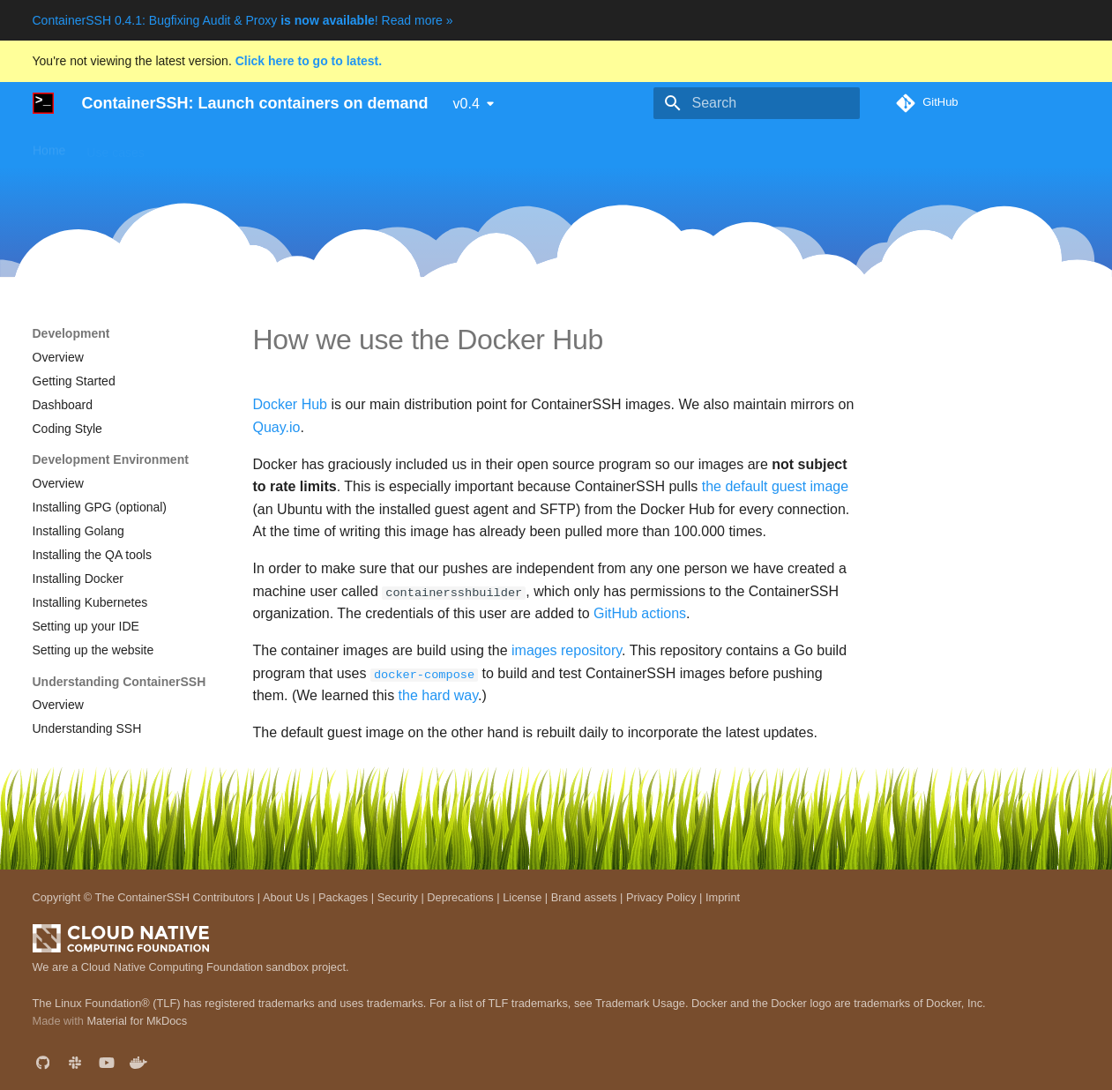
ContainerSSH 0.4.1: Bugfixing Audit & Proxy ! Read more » (243, 20)
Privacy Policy (661, 896)
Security (397, 896)
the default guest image (775, 486)
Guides (286, 146)
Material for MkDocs (136, 1020)
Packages (343, 896)
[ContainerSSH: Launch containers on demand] (43, 103)
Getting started (205, 146)
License (522, 896)
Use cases (115, 146)
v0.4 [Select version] (466, 103)
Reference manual (460, 146)
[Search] (756, 103)
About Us (286, 896)
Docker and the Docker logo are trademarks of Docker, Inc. (838, 1002)
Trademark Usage (640, 1002)
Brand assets (584, 896)
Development (568, 146)
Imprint (722, 896)
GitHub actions (639, 613)
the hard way (438, 695)
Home (49, 146)
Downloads (357, 146)
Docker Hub (290, 404)
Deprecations (460, 896)
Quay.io (277, 427)
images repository (566, 650)
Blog (638, 146)
